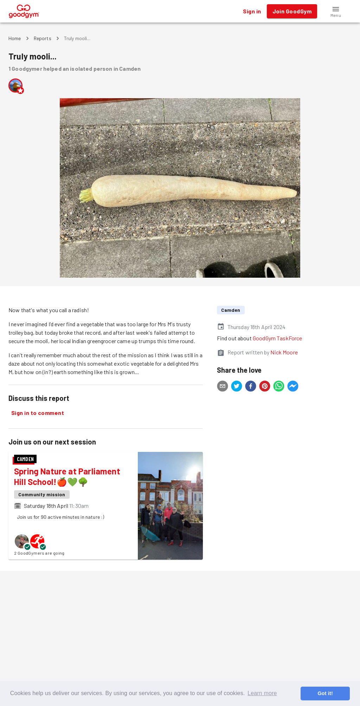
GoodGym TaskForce (277, 338)
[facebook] (250, 387)
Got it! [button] (325, 693)
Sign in (252, 11)
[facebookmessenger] (292, 387)
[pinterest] (264, 387)
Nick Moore (284, 352)
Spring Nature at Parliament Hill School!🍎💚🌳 (67, 476)
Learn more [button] (262, 693)
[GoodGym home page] (24, 10)
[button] (336, 11)
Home (14, 38)
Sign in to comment (37, 413)
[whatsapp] (278, 387)
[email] (222, 387)
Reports (42, 38)
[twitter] (236, 387)
